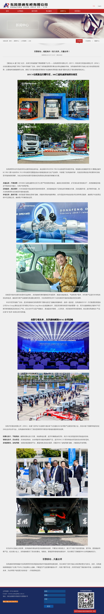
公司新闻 (23, 41)
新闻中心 (63, 11)
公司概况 (20, 11)
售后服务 (49, 11)
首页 (7, 11)
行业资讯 (88, 41)
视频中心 (96, 41)
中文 (94, 6)
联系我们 (77, 11)
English (99, 6)
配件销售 (34, 11)
